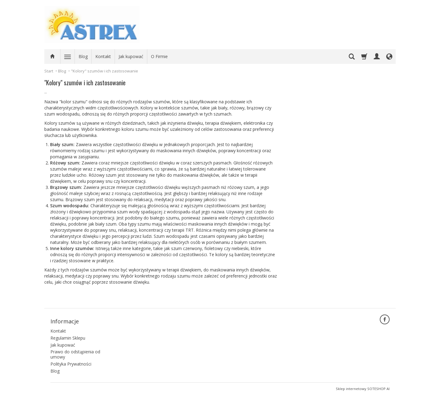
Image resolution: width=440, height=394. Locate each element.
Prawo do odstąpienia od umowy (75, 353)
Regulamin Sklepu (67, 337)
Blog (83, 56)
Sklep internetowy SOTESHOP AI (363, 387)
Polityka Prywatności (70, 363)
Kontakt (103, 56)
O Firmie (159, 56)
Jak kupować (131, 56)
